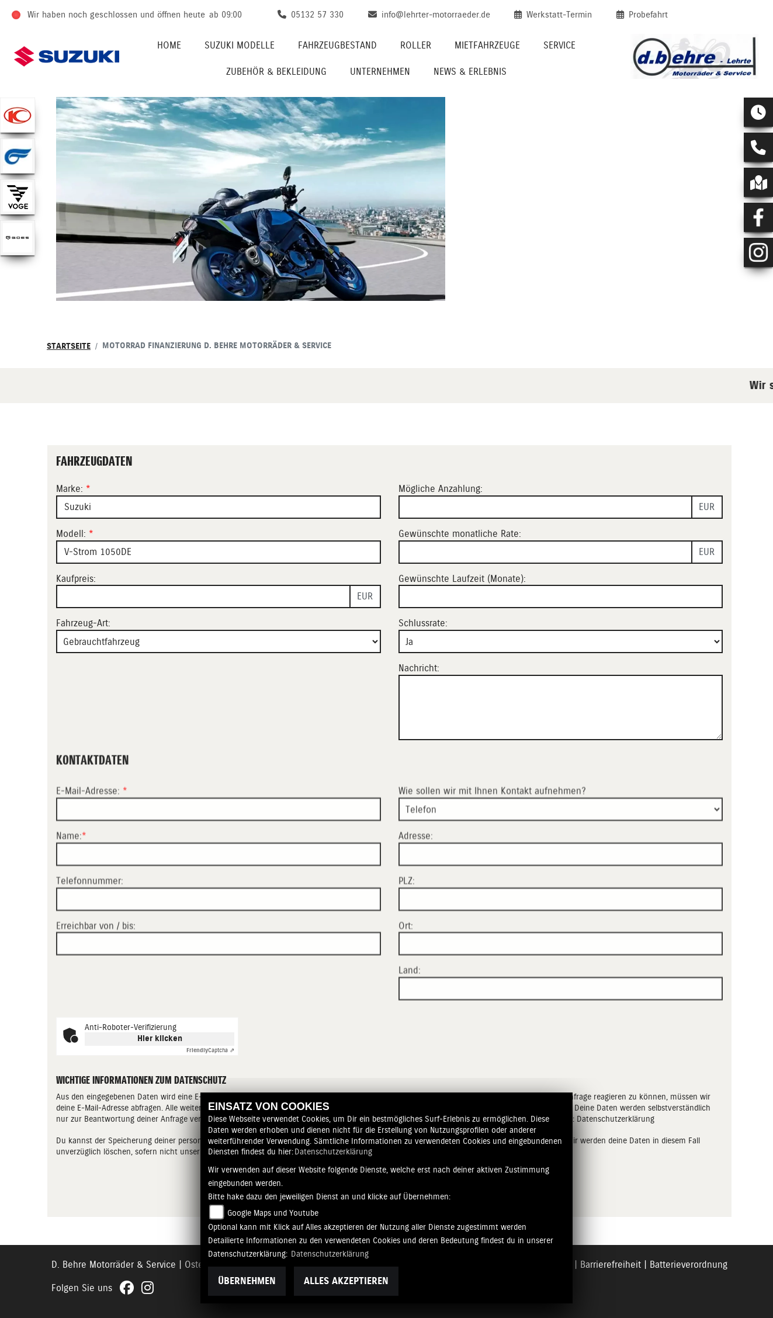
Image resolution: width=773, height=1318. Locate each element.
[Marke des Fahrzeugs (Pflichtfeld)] (218, 507)
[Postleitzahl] (560, 942)
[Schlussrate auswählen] (560, 641)
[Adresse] (560, 897)
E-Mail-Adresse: (91, 834)
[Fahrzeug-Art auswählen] (218, 641)
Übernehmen (247, 1280)
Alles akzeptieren (346, 1280)
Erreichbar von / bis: (96, 968)
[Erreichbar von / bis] (218, 986)
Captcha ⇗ (210, 1050)
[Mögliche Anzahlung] (545, 507)
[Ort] (560, 986)
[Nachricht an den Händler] (560, 707)
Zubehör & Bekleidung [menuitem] (276, 71)
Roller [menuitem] (415, 45)
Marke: (69, 488)
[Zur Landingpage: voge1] (17, 196)
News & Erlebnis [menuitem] (470, 71)
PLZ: (406, 923)
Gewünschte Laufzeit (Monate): (462, 578)
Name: (69, 879)
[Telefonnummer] (218, 942)
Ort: (405, 968)
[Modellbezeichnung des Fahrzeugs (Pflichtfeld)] (218, 552)
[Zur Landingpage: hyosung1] (17, 156)
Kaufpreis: (76, 578)
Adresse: (415, 879)
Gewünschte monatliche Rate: (459, 533)
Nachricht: (418, 668)
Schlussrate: (423, 623)
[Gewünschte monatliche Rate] (545, 552)
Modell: (71, 533)
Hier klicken (159, 1038)
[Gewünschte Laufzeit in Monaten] (560, 596)
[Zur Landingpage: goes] (17, 237)
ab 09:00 (225, 14)
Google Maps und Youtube (272, 1213)
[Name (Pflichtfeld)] (218, 897)
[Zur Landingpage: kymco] (17, 115)
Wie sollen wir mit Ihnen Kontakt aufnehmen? (492, 834)
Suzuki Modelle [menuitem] (239, 45)
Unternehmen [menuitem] (380, 71)
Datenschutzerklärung (333, 1151)
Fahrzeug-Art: (83, 623)
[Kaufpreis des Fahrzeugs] (203, 596)
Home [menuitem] (169, 45)
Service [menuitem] (559, 45)
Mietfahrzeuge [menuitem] (487, 45)
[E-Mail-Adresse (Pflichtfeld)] (218, 852)
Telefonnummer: (89, 923)
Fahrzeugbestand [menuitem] (337, 45)
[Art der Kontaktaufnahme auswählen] (560, 852)
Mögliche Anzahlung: (440, 488)
